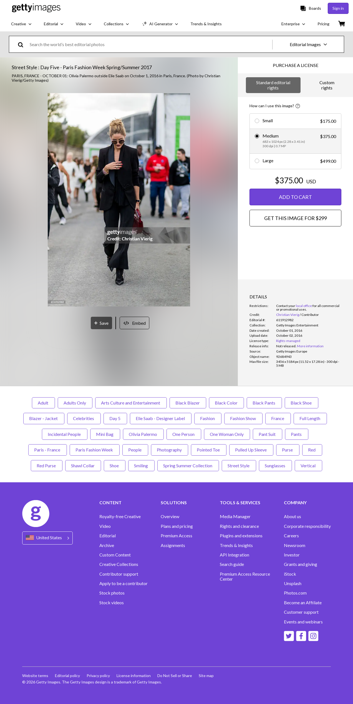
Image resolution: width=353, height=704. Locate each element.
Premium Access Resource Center (245, 576)
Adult (43, 402)
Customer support (301, 612)
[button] (119, 200)
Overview (170, 516)
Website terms (35, 675)
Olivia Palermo (143, 434)
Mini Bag (105, 434)
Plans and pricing (177, 526)
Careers (291, 535)
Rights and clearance (239, 526)
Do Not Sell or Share (174, 675)
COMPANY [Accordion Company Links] (295, 502)
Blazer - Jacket (44, 418)
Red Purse (47, 465)
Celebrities (84, 418)
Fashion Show (243, 418)
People (135, 449)
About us (292, 516)
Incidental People (65, 434)
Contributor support (118, 573)
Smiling (141, 465)
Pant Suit (267, 434)
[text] (150, 44)
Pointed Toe (209, 449)
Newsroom (294, 545)
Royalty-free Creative (120, 516)
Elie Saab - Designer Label (161, 418)
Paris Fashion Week (94, 449)
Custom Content (115, 554)
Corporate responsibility (307, 526)
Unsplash (292, 583)
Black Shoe (301, 402)
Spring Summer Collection (188, 465)
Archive (106, 545)
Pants (296, 434)
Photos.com (295, 592)
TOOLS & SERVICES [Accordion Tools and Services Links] (240, 502)
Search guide (232, 564)
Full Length (310, 418)
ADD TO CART (295, 197)
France (278, 418)
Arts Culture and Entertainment (131, 402)
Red (312, 449)
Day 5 (115, 418)
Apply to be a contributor (123, 583)
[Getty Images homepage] (36, 8)
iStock (290, 573)
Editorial (107, 535)
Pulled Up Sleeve (251, 449)
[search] (23, 44)
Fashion (208, 418)
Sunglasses (275, 465)
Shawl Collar (83, 465)
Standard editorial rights (273, 85)
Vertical (308, 465)
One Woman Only (227, 434)
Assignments (173, 545)
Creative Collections (118, 564)
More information (310, 346)
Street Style (239, 465)
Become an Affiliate (303, 602)
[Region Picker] (47, 538)
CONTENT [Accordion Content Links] (110, 502)
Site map (206, 675)
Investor (292, 554)
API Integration (234, 554)
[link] (286, 346)
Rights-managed (288, 341)
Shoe (115, 465)
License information (134, 675)
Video (105, 526)
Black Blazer (187, 402)
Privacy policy (98, 675)
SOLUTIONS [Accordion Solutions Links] (174, 502)
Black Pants (264, 402)
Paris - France (47, 449)
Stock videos (111, 602)
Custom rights (326, 85)
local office (304, 306)
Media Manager (235, 516)
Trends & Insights (236, 545)
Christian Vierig (287, 315)
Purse (288, 449)
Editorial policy (67, 675)
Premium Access (176, 535)
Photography (169, 449)
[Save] (101, 323)
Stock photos (112, 592)
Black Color (226, 402)
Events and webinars (303, 621)
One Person (183, 434)
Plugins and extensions (241, 535)
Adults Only (75, 402)
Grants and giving (300, 564)
